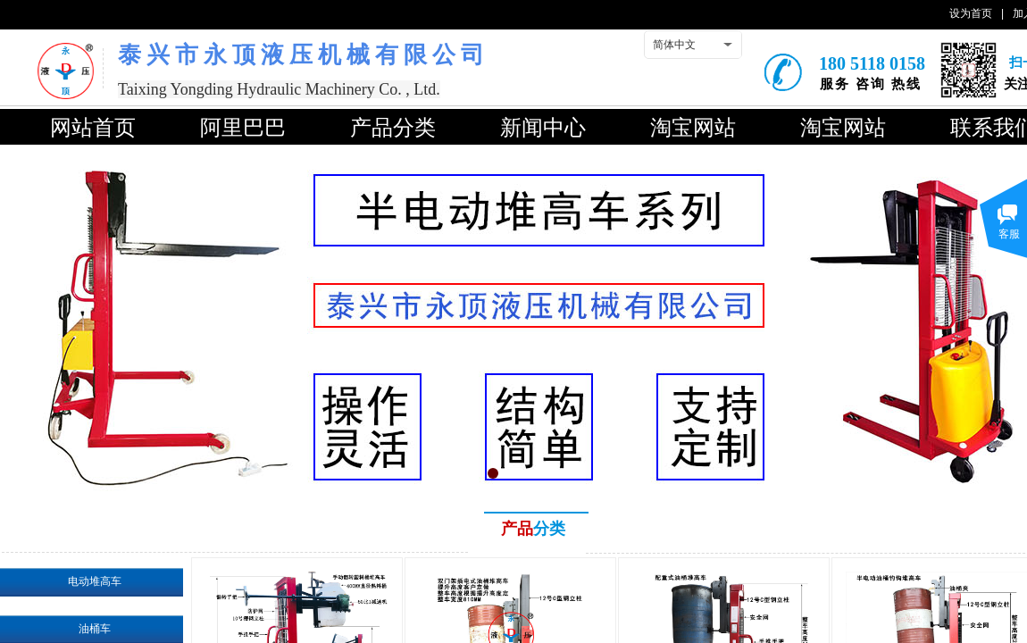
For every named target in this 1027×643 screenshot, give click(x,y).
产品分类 (393, 127)
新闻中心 (543, 127)
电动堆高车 (94, 581)
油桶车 (95, 628)
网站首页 (93, 127)
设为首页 (970, 13)
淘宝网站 (693, 127)
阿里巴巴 (243, 127)
